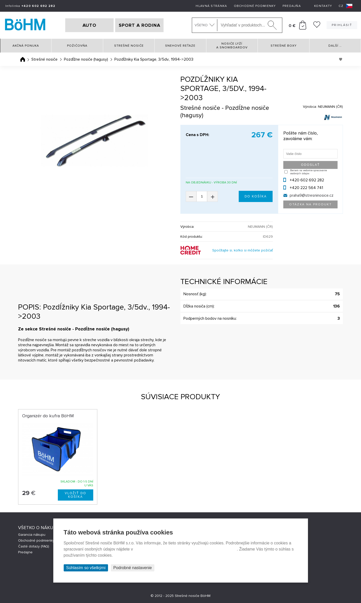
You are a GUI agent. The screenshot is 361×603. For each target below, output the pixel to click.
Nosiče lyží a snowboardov (232, 45)
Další (335, 46)
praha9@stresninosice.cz (311, 195)
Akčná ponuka (25, 46)
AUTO (89, 25)
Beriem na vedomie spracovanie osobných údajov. (308, 172)
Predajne (25, 552)
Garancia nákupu (31, 534)
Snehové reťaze (180, 46)
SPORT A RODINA (139, 25)
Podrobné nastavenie (132, 568)
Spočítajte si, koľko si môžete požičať (242, 250)
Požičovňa (77, 46)
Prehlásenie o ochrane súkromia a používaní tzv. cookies (185, 549)
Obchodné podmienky (255, 6)
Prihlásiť (342, 25)
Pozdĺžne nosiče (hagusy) (86, 59)
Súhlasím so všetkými (86, 568)
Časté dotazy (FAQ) (33, 546)
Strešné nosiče (129, 46)
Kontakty (323, 6)
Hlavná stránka (211, 6)
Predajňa (292, 6)
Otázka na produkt (310, 204)
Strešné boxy (284, 46)
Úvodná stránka (22, 59)
